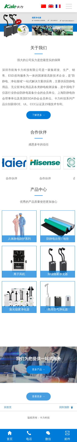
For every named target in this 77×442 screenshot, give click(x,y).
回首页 (7, 407)
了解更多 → (38, 126)
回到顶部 (64, 407)
